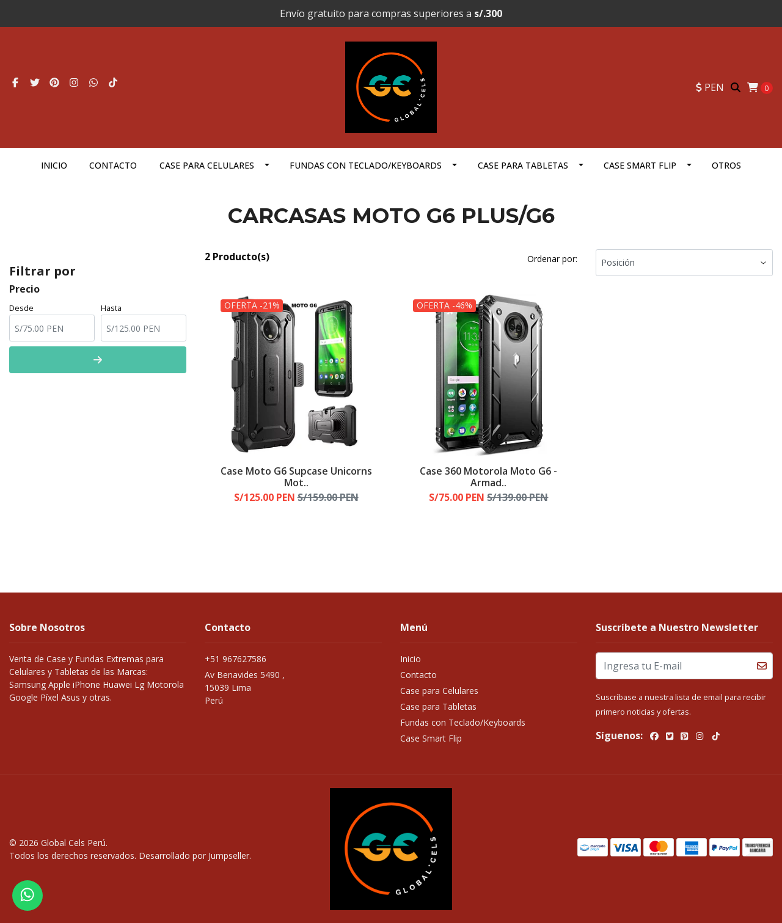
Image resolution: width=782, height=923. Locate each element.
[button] (710, 87)
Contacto (113, 165)
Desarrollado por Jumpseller (194, 855)
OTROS (726, 165)
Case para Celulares (206, 165)
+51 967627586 (235, 659)
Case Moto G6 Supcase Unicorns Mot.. (296, 476)
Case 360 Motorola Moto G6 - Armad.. (488, 476)
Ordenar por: (552, 258)
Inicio (54, 165)
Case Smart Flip (640, 165)
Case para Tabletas (523, 165)
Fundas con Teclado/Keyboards (366, 165)
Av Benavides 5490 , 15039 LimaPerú (245, 687)
